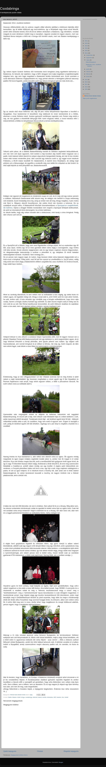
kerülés (44, 697)
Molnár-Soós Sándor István (93, 96)
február (88, 74)
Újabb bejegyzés (9, 751)
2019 (86, 43)
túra (63, 697)
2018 (86, 45)
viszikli (66, 697)
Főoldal (40, 751)
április (88, 69)
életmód (35, 697)
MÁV (55, 697)
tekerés (59, 697)
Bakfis (10, 697)
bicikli (18, 697)
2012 (86, 82)
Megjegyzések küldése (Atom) (19, 755)
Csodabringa (9, 8)
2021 (86, 41)
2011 (86, 84)
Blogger (61, 762)
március (88, 71)
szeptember (89, 55)
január (88, 76)
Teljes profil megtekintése (90, 98)
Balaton (14, 697)
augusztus (89, 57)
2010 (86, 87)
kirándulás (50, 697)
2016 (86, 48)
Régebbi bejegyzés (71, 751)
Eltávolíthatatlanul (91, 62)
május (88, 60)
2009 (86, 89)
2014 (86, 53)
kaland (40, 697)
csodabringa (28, 697)
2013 (86, 79)
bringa (23, 697)
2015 (86, 50)
